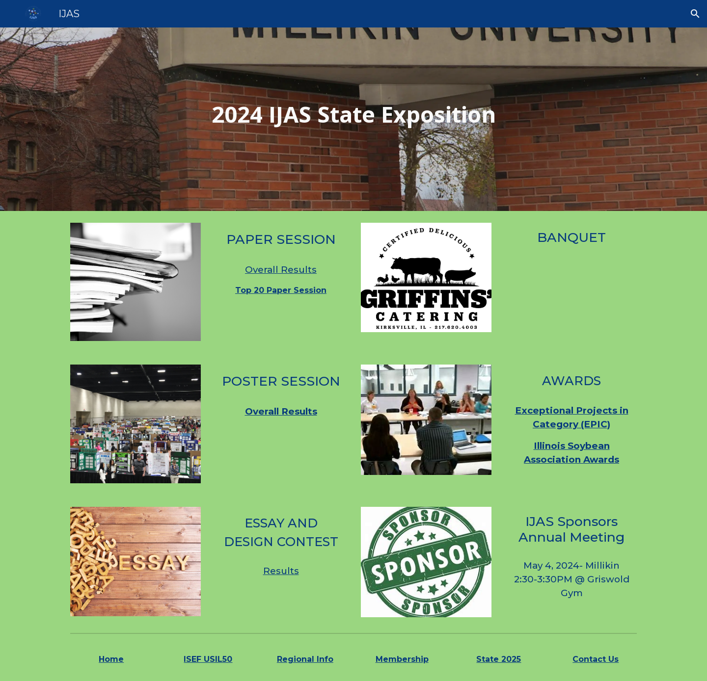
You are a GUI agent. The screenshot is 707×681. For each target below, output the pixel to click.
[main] (353, 119)
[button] (695, 14)
